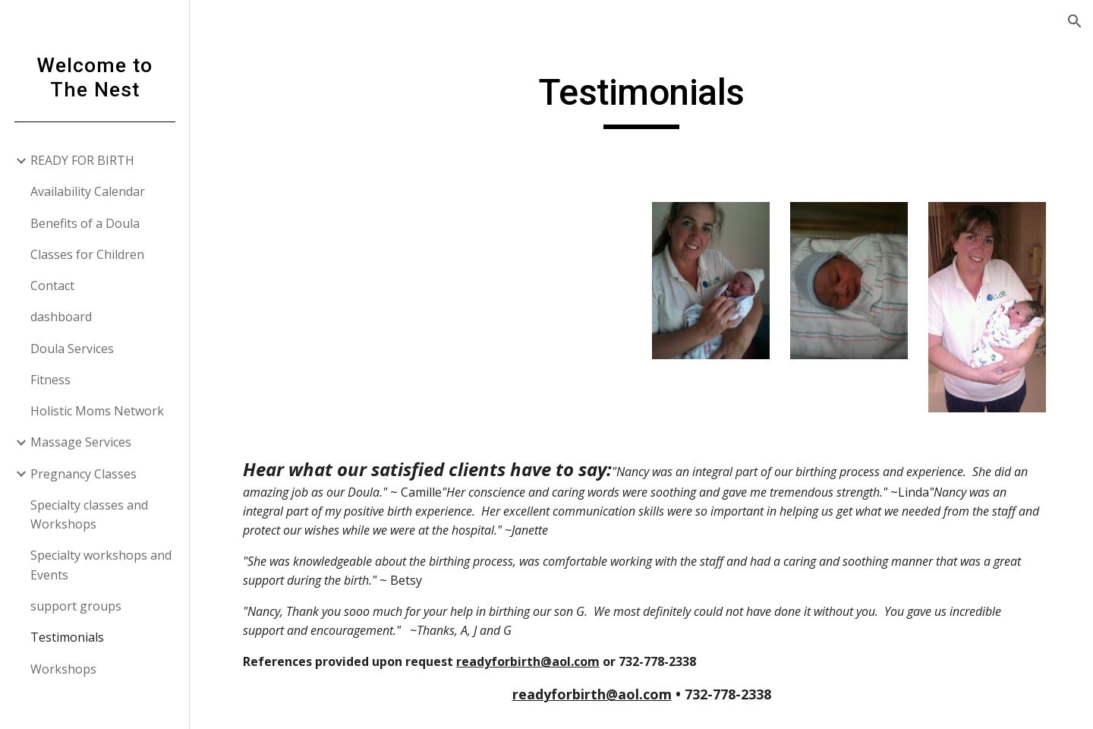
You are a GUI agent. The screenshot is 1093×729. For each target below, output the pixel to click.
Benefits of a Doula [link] (85, 223)
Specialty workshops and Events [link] (101, 564)
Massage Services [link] (80, 442)
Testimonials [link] (67, 637)
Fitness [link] (50, 379)
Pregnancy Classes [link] (83, 473)
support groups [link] (75, 606)
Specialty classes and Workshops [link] (89, 514)
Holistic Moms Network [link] (97, 410)
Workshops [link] (63, 669)
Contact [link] (52, 285)
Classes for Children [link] (87, 254)
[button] (1075, 21)
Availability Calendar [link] (87, 191)
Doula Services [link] (72, 348)
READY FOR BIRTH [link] (82, 160)
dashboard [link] (61, 316)
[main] (641, 99)
